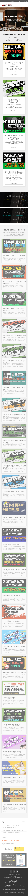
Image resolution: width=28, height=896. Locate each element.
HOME (12, 1)
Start (16, 28)
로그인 (18, 1)
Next (26, 19)
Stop (18, 28)
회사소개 (6, 892)
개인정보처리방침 (13, 892)
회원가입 (25, 1)
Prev (1, 19)
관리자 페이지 (20, 892)
